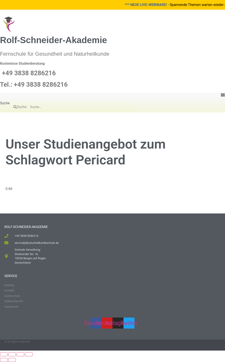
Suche (5, 103)
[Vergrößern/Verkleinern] (3, 354)
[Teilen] (20, 354)
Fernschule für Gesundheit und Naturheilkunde (54, 54)
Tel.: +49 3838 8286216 (34, 84)
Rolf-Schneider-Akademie (53, 40)
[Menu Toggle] (223, 95)
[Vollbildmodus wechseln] (12, 354)
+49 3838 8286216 (29, 73)
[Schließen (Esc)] (29, 354)
